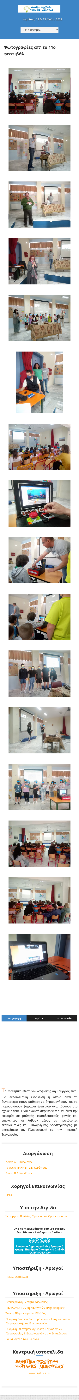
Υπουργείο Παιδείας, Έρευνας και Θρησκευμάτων (36, 1216)
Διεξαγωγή (14, 1018)
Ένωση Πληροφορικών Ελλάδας (25, 1314)
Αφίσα (39, 1018)
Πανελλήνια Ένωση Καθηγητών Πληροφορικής (34, 1308)
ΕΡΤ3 (8, 1195)
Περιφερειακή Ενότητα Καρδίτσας (26, 1302)
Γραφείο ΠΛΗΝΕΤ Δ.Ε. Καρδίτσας (26, 1168)
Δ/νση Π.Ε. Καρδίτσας (18, 1174)
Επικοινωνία (64, 1018)
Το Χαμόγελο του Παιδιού (22, 1339)
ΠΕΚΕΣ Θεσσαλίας (16, 1277)
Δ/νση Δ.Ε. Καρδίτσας (18, 1162)
